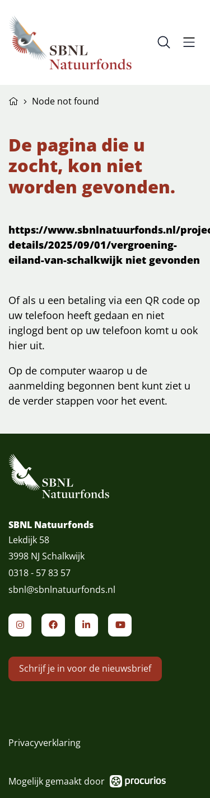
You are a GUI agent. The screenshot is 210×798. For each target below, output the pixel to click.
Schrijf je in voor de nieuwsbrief (85, 683)
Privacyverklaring (44, 743)
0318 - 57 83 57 (39, 580)
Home (13, 100)
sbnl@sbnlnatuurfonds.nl (61, 597)
